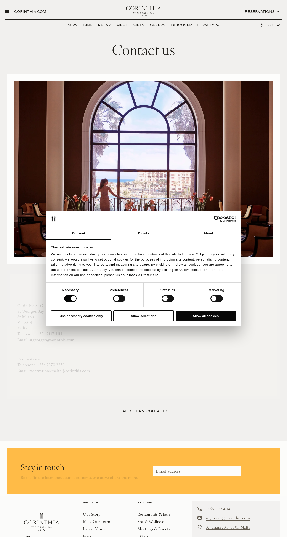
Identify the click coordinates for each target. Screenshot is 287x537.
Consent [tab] (78, 233)
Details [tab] (143, 233)
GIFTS (139, 25)
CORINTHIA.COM (30, 11)
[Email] (197, 471)
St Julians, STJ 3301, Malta (228, 527)
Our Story (91, 514)
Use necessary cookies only (81, 316)
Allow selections (143, 316)
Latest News (94, 528)
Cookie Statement (143, 275)
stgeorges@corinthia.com (228, 518)
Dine (88, 25)
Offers (158, 25)
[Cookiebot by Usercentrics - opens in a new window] (217, 219)
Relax (104, 25)
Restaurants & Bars (154, 514)
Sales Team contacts (143, 411)
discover (181, 25)
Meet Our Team (96, 521)
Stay (73, 25)
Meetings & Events (154, 528)
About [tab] (208, 233)
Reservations (260, 11)
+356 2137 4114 (218, 508)
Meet (122, 25)
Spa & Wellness (151, 521)
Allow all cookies (206, 316)
